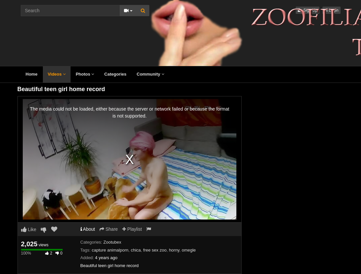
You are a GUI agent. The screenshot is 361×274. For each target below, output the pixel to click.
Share (109, 229)
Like (29, 229)
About (87, 229)
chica (136, 250)
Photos (85, 74)
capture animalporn (110, 250)
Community (150, 74)
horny (174, 250)
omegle (189, 250)
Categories (115, 74)
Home (32, 74)
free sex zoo (154, 250)
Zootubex (112, 242)
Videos (57, 74)
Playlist (132, 229)
